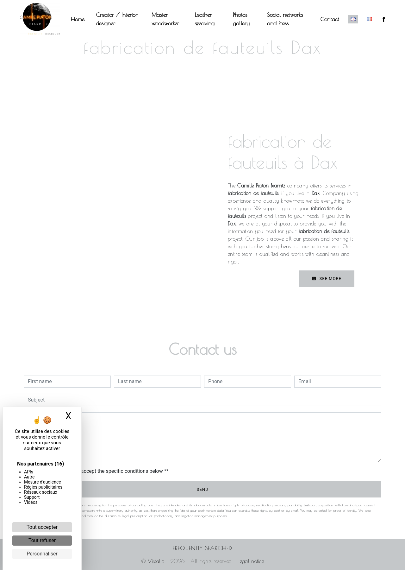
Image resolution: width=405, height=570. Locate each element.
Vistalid (156, 561)
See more (326, 278)
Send (203, 489)
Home (78, 19)
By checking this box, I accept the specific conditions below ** (99, 471)
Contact (329, 19)
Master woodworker (165, 19)
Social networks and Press (284, 19)
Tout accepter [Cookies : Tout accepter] (42, 527)
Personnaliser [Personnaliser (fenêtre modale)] (42, 554)
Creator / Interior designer (117, 19)
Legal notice (250, 561)
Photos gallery (241, 19)
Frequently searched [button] (202, 548)
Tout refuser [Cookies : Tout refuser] (42, 540)
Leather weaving (205, 19)
